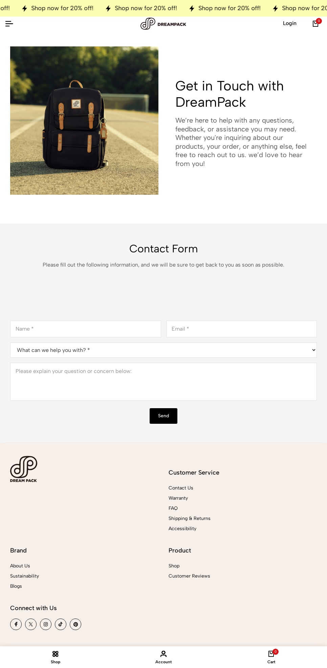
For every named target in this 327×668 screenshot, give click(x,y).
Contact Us (181, 488)
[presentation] (61, 299)
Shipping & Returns (190, 518)
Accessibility (182, 528)
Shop (174, 566)
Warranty (178, 498)
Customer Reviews (189, 576)
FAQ (173, 508)
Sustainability (24, 576)
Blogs (16, 586)
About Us (20, 566)
